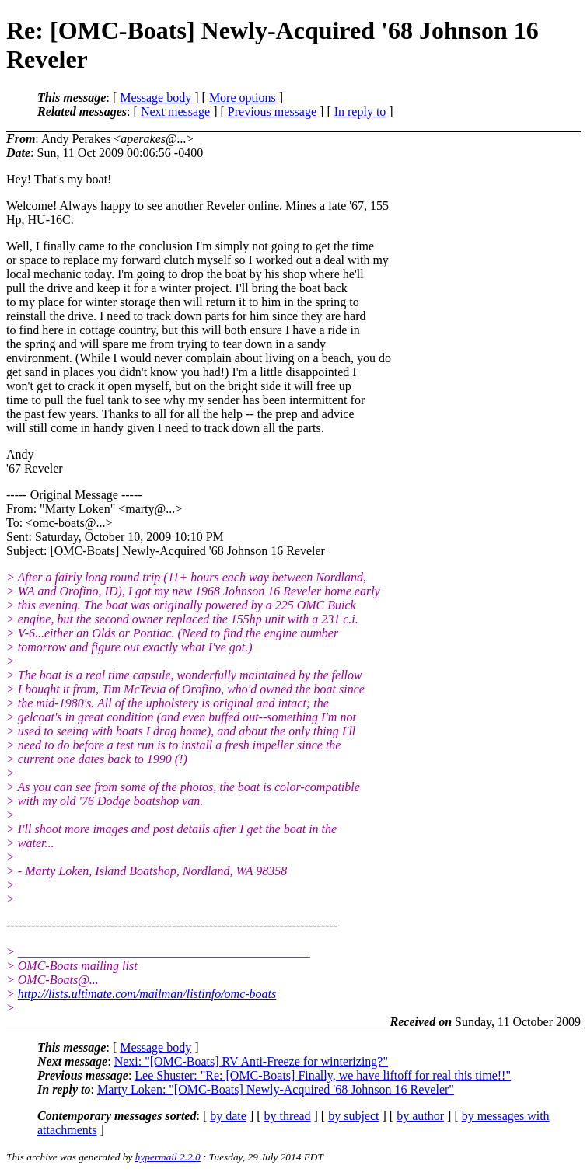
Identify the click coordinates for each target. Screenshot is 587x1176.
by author (420, 1115)
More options (242, 97)
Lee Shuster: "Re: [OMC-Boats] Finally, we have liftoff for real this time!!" (323, 1075)
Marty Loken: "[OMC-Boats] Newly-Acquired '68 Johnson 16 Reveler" (275, 1089)
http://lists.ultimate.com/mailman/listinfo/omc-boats (147, 993)
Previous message (272, 111)
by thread (287, 1115)
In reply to (360, 111)
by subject (353, 1115)
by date (228, 1115)
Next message (175, 111)
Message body (155, 97)
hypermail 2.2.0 (168, 1157)
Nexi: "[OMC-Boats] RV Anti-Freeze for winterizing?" (251, 1061)
